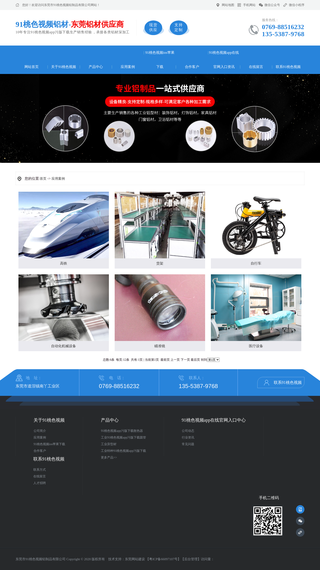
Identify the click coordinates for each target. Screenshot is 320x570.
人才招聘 (39, 483)
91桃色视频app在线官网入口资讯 (224, 60)
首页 (43, 178)
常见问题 (188, 444)
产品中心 (96, 67)
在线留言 (256, 67)
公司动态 (188, 430)
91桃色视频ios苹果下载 (159, 60)
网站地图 (228, 5)
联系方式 (39, 469)
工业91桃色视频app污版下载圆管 (123, 437)
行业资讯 (188, 437)
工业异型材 (108, 444)
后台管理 (191, 559)
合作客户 (192, 67)
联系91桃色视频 (288, 67)
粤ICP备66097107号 (163, 559)
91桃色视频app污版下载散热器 (122, 430)
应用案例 (128, 67)
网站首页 (31, 67)
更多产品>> (109, 457)
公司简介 (40, 430)
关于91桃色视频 (63, 67)
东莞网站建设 (135, 559)
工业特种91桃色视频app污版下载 (123, 450)
